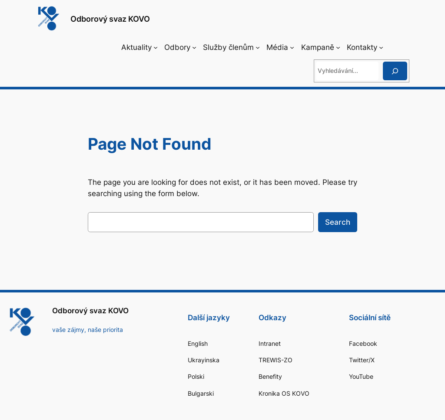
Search (337, 222)
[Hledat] (395, 71)
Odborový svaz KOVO (110, 18)
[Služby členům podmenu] (258, 47)
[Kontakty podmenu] (381, 47)
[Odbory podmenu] (194, 47)
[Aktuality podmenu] (155, 47)
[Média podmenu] (292, 47)
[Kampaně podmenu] (338, 47)
